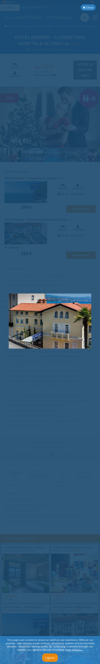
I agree (50, 658)
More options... (74, 649)
